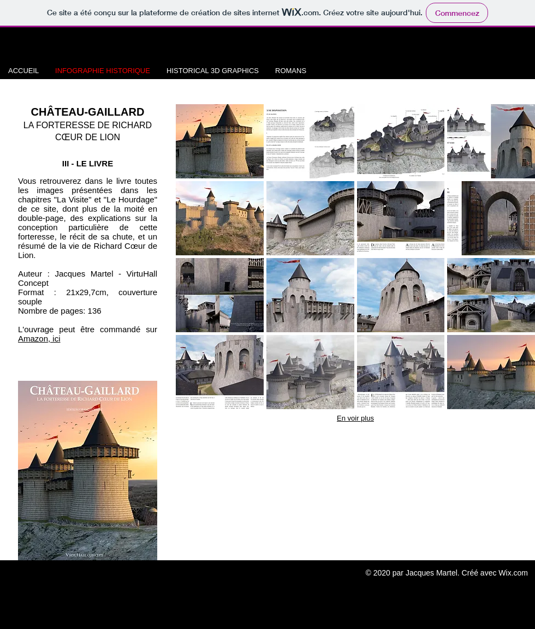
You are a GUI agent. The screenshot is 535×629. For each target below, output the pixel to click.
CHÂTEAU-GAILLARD (88, 112)
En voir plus (355, 418)
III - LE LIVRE (87, 163)
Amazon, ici (39, 338)
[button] (220, 141)
